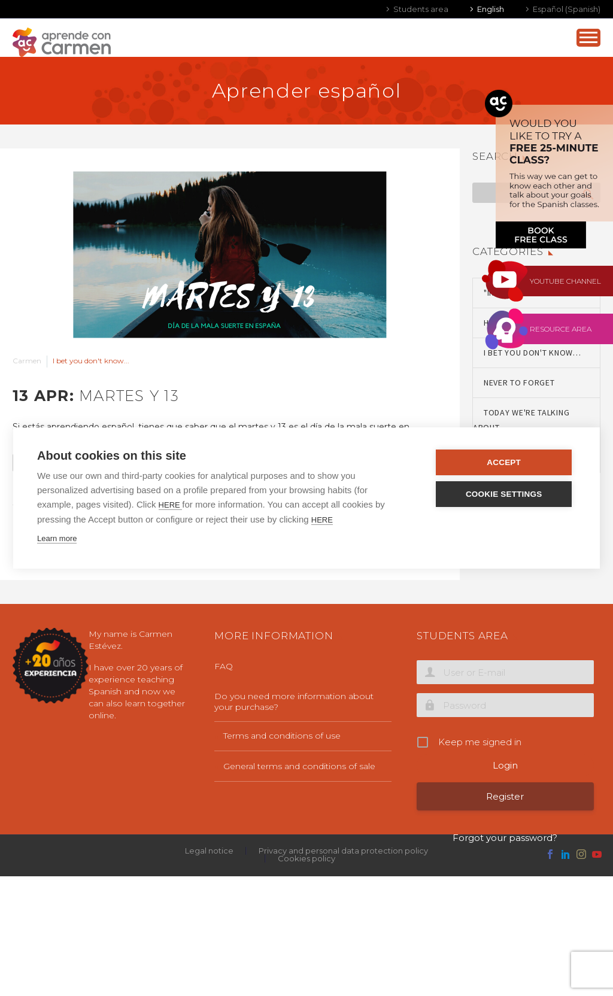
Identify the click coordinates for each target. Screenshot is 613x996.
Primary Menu (588, 37)
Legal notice (209, 851)
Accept (505, 462)
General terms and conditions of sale (299, 766)
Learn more (57, 538)
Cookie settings (504, 494)
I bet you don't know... (91, 360)
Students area (420, 9)
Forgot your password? (505, 837)
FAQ (223, 666)
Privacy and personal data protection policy (343, 851)
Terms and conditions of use (282, 735)
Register (505, 796)
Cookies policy (306, 859)
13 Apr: (96, 396)
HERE (171, 504)
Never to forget (519, 382)
